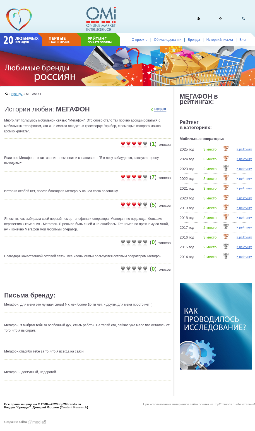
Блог (243, 40)
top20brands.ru (19, 19)
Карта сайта (220, 18)
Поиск (243, 18)
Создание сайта (25, 421)
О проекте (140, 40)
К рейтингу (244, 149)
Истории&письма (219, 40)
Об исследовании (167, 40)
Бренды (194, 40)
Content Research (74, 407)
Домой (198, 18)
